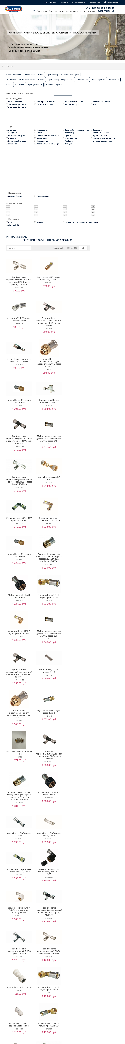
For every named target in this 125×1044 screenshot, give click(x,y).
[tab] (62, 98)
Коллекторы (114, 79)
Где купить (104, 11)
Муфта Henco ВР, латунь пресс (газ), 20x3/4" (47, 1002)
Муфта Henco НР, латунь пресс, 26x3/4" (77, 569)
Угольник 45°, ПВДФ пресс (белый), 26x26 (77, 278)
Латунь (40, 222)
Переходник (42, 138)
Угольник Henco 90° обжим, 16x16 (18, 610)
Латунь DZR (13, 225)
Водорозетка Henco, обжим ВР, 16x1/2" (48, 362)
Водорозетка (43, 130)
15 (65, 206)
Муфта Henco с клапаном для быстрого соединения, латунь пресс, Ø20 (48, 527)
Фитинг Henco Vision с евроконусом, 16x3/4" (77, 769)
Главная (34, 11)
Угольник (12, 144)
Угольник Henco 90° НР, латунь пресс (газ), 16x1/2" (19, 526)
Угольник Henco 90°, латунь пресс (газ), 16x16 (47, 449)
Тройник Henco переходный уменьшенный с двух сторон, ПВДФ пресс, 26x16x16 (48, 809)
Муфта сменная (100, 135)
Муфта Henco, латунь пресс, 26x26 (77, 848)
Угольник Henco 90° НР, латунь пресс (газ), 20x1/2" (48, 925)
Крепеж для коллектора (48, 135)
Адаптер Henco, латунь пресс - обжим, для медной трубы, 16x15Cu (18, 888)
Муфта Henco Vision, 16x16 (18, 768)
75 (93, 215)
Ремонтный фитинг (17, 141)
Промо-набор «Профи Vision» (60, 79)
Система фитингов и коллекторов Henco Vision (25, 79)
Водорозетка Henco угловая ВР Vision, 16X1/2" (19, 964)
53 (36, 215)
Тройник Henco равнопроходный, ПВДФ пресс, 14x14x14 (18, 1004)
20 (65, 209)
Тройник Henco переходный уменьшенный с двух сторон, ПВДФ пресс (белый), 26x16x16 (77, 809)
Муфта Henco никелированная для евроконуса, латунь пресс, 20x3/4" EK (48, 572)
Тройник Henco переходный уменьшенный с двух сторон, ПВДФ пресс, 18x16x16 (48, 614)
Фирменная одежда (54, 84)
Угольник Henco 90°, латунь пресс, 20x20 (48, 964)
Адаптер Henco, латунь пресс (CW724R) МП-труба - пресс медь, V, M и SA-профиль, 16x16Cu (18, 488)
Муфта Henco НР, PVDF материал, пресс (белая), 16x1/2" (18, 927)
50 (8, 215)
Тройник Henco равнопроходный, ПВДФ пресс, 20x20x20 (48, 729)
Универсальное (44, 196)
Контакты (91, 11)
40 (93, 212)
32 (65, 212)
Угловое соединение (102, 141)
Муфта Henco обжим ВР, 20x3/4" (77, 406)
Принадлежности (35, 84)
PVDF (10, 222)
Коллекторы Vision (101, 102)
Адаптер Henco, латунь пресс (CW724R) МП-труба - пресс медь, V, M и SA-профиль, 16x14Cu (77, 613)
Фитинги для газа (45, 104)
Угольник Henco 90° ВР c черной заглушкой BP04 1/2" (47, 691)
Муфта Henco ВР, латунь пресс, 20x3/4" (18, 362)
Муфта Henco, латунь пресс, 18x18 (19, 569)
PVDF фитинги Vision (74, 102)
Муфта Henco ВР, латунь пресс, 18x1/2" (77, 449)
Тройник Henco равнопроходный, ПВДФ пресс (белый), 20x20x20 (77, 729)
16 (93, 206)
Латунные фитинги (17, 104)
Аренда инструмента (75, 11)
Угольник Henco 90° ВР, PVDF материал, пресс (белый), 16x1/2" (77, 691)
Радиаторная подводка (104, 138)
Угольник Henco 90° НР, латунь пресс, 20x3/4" (48, 769)
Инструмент (20, 84)
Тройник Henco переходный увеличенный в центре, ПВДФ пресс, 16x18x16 (18, 324)
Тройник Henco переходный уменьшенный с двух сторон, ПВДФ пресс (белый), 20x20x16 (48, 410)
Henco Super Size (99, 79)
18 (36, 209)
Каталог (10, 66)
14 (36, 206)
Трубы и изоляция (13, 74)
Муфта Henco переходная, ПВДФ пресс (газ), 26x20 (18, 1041)
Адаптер (12, 130)
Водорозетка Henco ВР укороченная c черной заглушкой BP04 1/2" (77, 1004)
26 (8, 212)
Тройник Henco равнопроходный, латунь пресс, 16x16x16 (48, 888)
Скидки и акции (56, 11)
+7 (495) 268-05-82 (97, 7)
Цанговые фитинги (17, 107)
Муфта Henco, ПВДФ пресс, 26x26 (48, 653)
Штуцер (68, 144)
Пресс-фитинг (71, 138)
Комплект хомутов (16, 135)
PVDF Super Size (15, 102)
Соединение (42, 141)
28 (36, 212)
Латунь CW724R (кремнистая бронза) (81, 222)
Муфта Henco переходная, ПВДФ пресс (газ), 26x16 (18, 690)
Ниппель (12, 138)
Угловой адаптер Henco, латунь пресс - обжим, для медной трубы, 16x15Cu (77, 927)
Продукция (42, 11)
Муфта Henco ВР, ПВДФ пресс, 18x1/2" (19, 653)
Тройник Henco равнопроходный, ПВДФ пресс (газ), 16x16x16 (48, 850)
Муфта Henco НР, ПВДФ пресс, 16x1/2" (77, 887)
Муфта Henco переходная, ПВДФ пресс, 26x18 (48, 321)
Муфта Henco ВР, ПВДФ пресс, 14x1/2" (48, 485)
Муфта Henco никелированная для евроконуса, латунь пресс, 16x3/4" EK (77, 324)
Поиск (113, 11)
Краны (8, 84)
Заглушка (12, 133)
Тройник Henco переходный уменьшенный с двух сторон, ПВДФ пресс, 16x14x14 (77, 530)
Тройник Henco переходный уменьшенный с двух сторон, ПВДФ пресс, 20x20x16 (77, 366)
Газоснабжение (82, 79)
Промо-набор (63, 74)
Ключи (39, 133)
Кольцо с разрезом (101, 133)
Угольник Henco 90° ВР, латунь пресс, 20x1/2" (19, 805)
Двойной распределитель (77, 130)
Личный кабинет (111, 2)
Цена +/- (12, 248)
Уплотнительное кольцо (48, 144)
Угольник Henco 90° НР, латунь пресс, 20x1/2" (77, 485)
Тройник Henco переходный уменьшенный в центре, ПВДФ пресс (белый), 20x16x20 (18, 282)
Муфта (68, 135)
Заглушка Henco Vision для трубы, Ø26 (18, 848)
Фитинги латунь (72, 104)
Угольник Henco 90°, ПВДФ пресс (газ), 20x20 (19, 449)
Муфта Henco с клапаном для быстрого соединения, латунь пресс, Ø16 (18, 407)
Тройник (69, 141)
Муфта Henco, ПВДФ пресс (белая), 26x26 (77, 653)
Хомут (96, 104)
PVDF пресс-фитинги (46, 102)
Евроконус (97, 130)
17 (8, 209)
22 (93, 209)
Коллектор (69, 133)
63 (65, 215)
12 (8, 206)
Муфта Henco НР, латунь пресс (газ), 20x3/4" (48, 278)
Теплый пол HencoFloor (33, 74)
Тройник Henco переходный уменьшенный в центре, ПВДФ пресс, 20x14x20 (18, 731)
